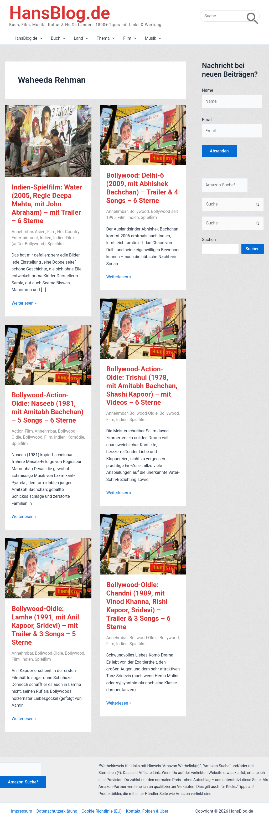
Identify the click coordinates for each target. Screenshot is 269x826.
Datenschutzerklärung (56, 811)
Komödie (76, 437)
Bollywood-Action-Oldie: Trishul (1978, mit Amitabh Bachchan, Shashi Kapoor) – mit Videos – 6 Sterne (141, 386)
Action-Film (22, 431)
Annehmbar (22, 231)
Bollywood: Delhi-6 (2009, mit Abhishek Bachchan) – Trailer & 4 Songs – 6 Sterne (142, 187)
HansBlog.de (59, 13)
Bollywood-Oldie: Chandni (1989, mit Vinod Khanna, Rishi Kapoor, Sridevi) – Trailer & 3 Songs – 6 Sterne (138, 606)
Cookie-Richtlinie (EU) (101, 811)
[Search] (252, 16)
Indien (45, 237)
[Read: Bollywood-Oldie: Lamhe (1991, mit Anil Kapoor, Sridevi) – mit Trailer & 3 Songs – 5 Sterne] (48, 568)
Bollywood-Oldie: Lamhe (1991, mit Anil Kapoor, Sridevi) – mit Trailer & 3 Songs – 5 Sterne (45, 625)
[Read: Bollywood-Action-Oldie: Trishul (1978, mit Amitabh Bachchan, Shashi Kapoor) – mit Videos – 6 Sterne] (143, 328)
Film (51, 231)
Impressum (21, 811)
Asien (40, 231)
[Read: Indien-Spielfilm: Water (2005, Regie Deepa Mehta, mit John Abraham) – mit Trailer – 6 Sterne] (48, 140)
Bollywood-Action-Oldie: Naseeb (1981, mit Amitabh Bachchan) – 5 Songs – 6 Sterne (48, 407)
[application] (40, 38)
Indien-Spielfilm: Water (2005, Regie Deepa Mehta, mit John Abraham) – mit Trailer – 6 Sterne (47, 204)
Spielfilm (56, 243)
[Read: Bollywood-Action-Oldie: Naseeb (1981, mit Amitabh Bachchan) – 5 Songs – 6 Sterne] (48, 354)
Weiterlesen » (24, 303)
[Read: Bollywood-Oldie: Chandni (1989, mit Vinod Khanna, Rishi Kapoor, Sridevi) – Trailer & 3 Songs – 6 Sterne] (143, 544)
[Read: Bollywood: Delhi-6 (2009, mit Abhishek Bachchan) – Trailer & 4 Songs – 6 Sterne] (143, 134)
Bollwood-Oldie (144, 413)
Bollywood (139, 211)
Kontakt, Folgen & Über (147, 811)
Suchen (209, 239)
